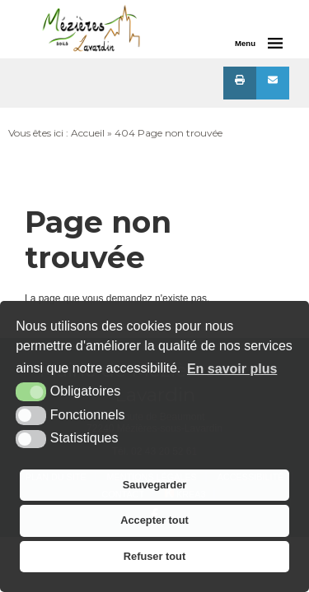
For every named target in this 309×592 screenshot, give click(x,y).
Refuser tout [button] (154, 556)
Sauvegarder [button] (155, 485)
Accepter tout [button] (154, 520)
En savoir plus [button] (232, 369)
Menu (245, 43)
